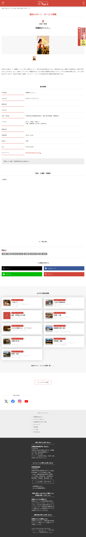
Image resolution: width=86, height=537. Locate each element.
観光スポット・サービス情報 (10, 7)
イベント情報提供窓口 (39, 487)
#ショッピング (57, 328)
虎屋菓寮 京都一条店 (59, 327)
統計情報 (36, 425)
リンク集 (36, 428)
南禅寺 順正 (15, 352)
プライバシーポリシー (39, 418)
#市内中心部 (34, 252)
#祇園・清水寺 (42, 252)
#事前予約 (56, 303)
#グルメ (28, 303)
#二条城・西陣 (22, 317)
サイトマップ (37, 423)
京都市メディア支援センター (39, 517)
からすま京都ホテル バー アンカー (21, 327)
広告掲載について (38, 485)
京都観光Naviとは (38, 415)
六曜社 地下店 (15, 339)
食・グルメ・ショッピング (17, 298)
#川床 (55, 341)
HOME (3, 7)
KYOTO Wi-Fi (37, 430)
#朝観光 (24, 303)
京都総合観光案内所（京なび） (40, 445)
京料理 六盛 (57, 314)
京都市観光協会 (35, 465)
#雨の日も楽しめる (17, 252)
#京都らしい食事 (63, 303)
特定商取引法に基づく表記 (40, 420)
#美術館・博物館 (7, 252)
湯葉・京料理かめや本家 (18, 314)
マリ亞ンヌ (14, 301)
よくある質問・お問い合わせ (43, 480)
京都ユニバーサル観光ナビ (39, 498)
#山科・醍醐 (14, 305)
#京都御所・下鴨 (57, 330)
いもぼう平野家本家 (59, 301)
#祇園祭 (27, 252)
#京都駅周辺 (63, 343)
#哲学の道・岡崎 (57, 317)
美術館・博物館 (20, 7)
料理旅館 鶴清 (57, 339)
